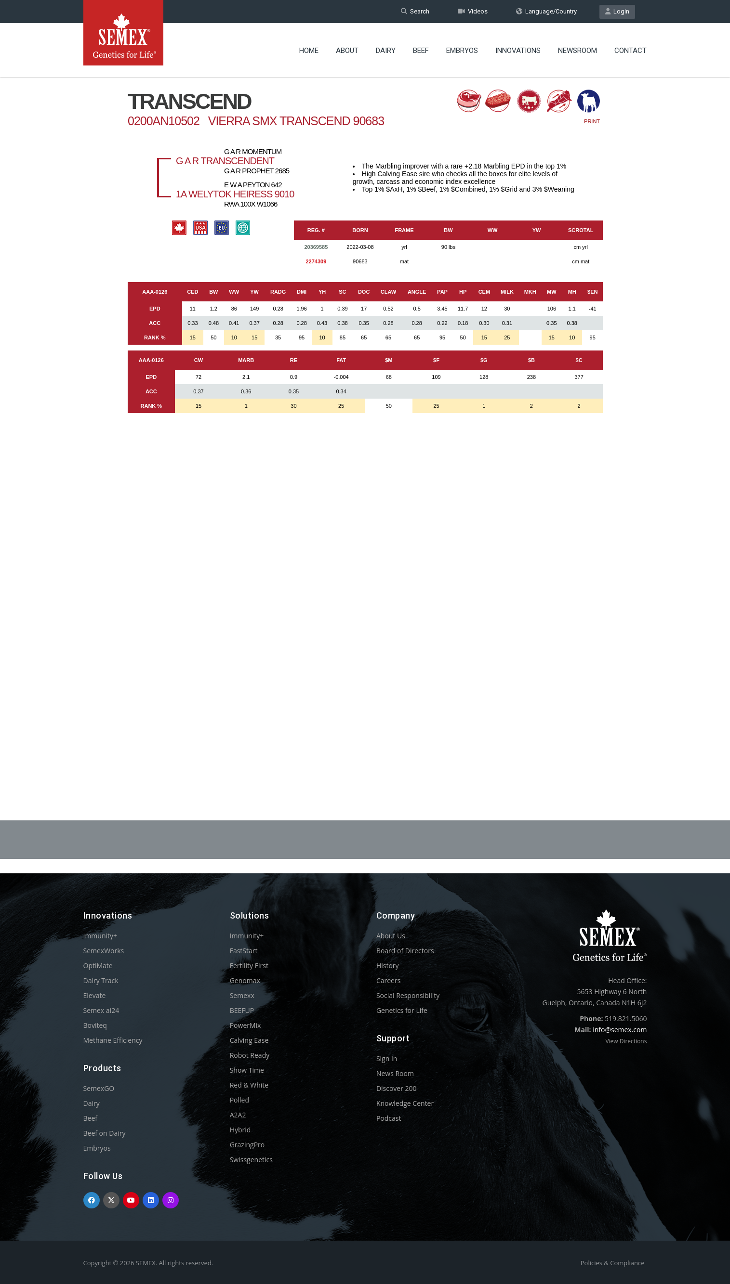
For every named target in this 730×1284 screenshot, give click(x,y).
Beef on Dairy (104, 1133)
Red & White (249, 1084)
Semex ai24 (101, 1010)
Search (415, 11)
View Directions (626, 1041)
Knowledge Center (405, 1103)
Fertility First (249, 965)
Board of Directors (405, 950)
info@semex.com (620, 1029)
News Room (395, 1073)
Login (617, 11)
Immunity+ (100, 935)
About (347, 50)
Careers (388, 980)
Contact (630, 50)
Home (309, 50)
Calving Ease (249, 1040)
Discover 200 (396, 1088)
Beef (421, 50)
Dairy (386, 50)
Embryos (462, 50)
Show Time (247, 1070)
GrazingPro (247, 1144)
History (387, 965)
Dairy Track (101, 980)
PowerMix (245, 1025)
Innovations (518, 50)
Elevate (94, 995)
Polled (239, 1099)
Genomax (245, 980)
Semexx (242, 995)
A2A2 (238, 1114)
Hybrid (240, 1129)
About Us (390, 935)
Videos (473, 11)
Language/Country (546, 11)
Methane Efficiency (113, 1040)
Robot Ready (250, 1055)
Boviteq (95, 1025)
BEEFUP (242, 1010)
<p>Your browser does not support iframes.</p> (365, 423)
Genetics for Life (401, 1010)
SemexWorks (103, 950)
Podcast (388, 1118)
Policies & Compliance (613, 1262)
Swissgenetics (251, 1159)
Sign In (387, 1058)
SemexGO (99, 1088)
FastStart (244, 950)
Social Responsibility (407, 995)
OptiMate (98, 965)
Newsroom (577, 50)
